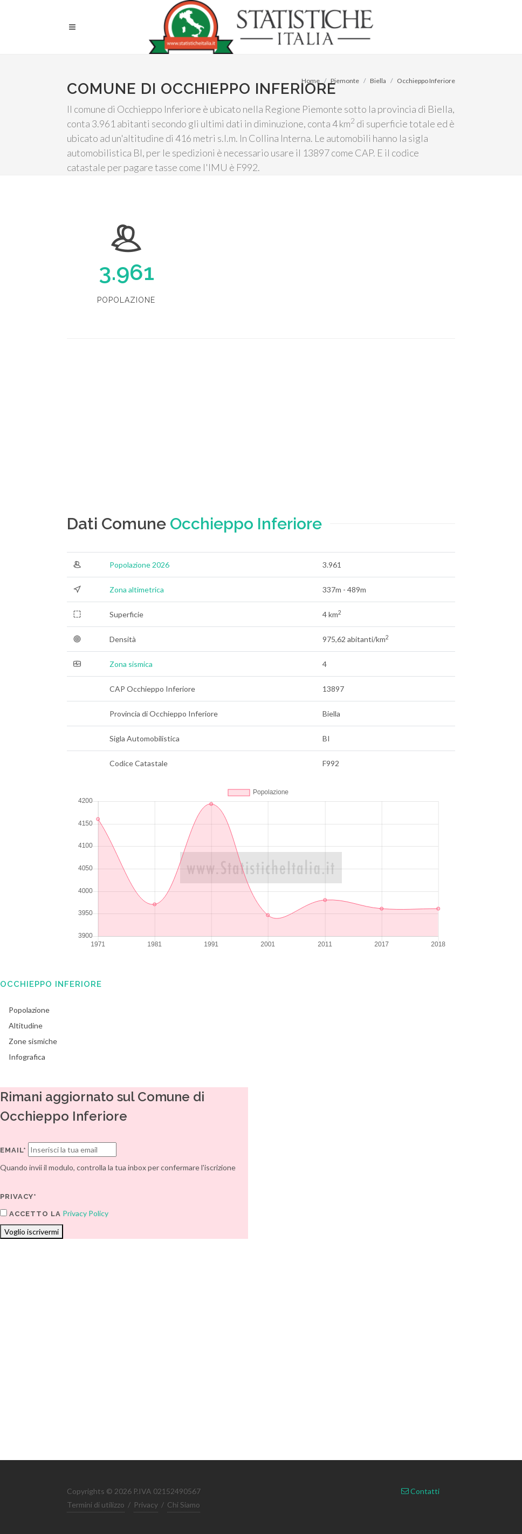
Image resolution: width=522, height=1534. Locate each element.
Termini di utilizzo (96, 1504)
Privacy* (18, 1196)
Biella (378, 81)
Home (310, 81)
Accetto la (30, 1213)
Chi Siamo (183, 1504)
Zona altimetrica (136, 589)
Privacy (146, 1504)
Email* (13, 1150)
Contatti (420, 1491)
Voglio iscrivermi (31, 1231)
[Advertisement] (261, 436)
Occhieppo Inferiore (426, 81)
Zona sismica (131, 664)
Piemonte (345, 81)
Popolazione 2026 (139, 564)
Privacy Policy (85, 1213)
